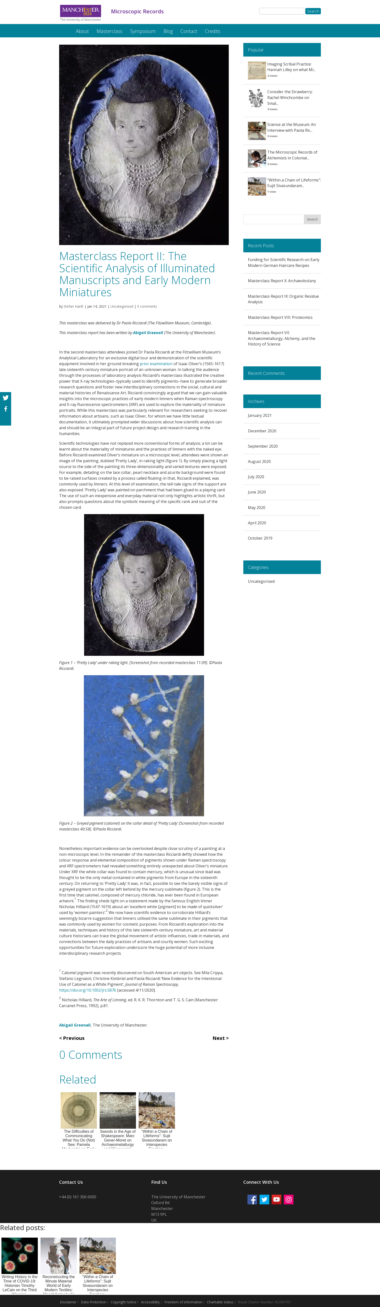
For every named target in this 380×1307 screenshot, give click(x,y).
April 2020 (257, 523)
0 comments (147, 306)
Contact (189, 31)
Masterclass (109, 31)
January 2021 (260, 415)
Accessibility (150, 1302)
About (82, 31)
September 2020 (263, 446)
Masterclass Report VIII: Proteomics (280, 317)
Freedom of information (183, 1302)
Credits (212, 31)
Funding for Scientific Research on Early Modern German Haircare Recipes (283, 262)
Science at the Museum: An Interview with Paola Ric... (291, 127)
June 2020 (257, 492)
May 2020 (256, 507)
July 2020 (256, 476)
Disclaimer (68, 1302)
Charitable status (220, 1302)
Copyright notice (123, 1302)
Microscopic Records (63, 29)
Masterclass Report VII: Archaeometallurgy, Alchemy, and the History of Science (281, 338)
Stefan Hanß (73, 306)
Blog (168, 31)
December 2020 (262, 431)
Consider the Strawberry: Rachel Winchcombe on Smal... (290, 97)
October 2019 (260, 538)
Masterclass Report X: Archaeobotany (282, 280)
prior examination (156, 363)
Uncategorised (122, 306)
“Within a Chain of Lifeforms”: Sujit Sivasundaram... (294, 183)
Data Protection (93, 1302)
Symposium (143, 31)
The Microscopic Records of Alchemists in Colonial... (292, 155)
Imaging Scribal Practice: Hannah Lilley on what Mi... (291, 67)
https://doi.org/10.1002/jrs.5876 (87, 990)
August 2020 (259, 461)
